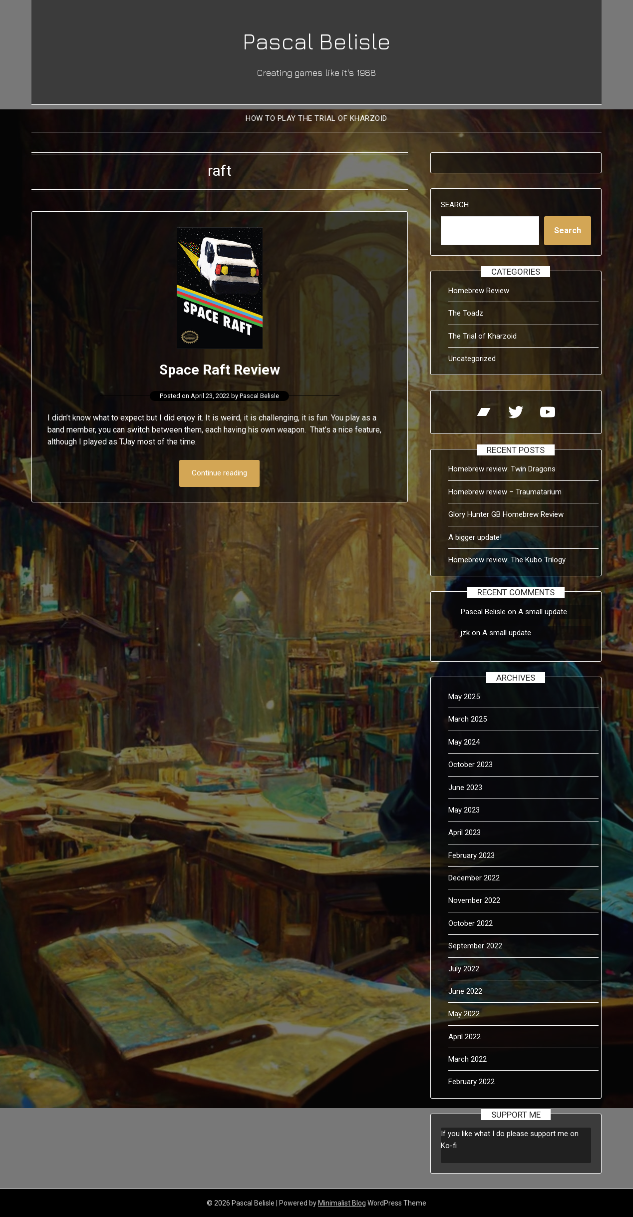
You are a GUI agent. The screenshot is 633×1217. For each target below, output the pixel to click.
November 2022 (474, 900)
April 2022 (464, 1036)
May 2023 (464, 810)
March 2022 (467, 1059)
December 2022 (474, 877)
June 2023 (465, 787)
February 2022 (471, 1081)
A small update (542, 611)
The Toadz (465, 313)
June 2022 (465, 991)
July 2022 (463, 968)
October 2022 (470, 923)
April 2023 (464, 832)
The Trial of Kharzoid (482, 336)
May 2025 (464, 696)
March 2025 (467, 719)
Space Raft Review (219, 369)
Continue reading (219, 473)
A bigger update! (475, 537)
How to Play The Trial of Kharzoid (316, 118)
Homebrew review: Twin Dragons (502, 468)
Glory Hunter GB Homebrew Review (506, 514)
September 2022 (475, 945)
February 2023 (471, 855)
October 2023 (470, 764)
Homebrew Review (478, 290)
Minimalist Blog (342, 1203)
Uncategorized (472, 358)
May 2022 (464, 1013)
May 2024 (464, 742)
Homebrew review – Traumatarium (505, 491)
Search (455, 204)
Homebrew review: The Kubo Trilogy (507, 559)
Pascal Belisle (316, 40)
